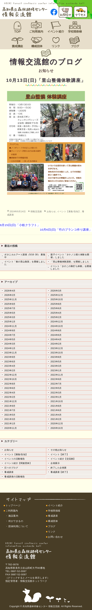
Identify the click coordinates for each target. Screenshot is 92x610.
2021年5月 (9, 415)
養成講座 (8, 472)
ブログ (51, 526)
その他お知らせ (59, 450)
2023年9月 (9, 357)
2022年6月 (9, 388)
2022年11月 (57, 375)
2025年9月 (9, 304)
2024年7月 (9, 335)
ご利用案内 (12, 510)
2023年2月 (9, 370)
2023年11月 (10, 352)
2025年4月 (56, 313)
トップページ (13, 505)
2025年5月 (9, 313)
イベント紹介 (55, 505)
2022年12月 (10, 375)
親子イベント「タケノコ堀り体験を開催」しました (70, 255)
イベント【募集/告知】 (69, 211)
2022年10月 (10, 379)
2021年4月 (56, 415)
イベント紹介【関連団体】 (18, 463)
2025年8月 (56, 304)
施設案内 (13, 515)
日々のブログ (11, 467)
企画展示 (55, 463)
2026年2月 (9, 295)
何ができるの (15, 521)
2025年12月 (57, 295)
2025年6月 (56, 308)
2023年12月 (57, 348)
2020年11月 (10, 428)
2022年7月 (56, 383)
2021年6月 (56, 410)
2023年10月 (57, 352)
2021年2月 (56, 419)
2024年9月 (9, 330)
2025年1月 (9, 321)
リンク (51, 531)
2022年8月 (9, 383)
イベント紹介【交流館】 (63, 459)
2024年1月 (9, 348)
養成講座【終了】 (60, 472)
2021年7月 (9, 410)
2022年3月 (56, 392)
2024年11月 (10, 326)
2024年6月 (56, 335)
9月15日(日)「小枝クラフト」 (20, 225)
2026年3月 (56, 290)
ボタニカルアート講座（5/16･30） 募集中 (24, 255)
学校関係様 (54, 510)
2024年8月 (56, 330)
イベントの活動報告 (14, 459)
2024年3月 (9, 344)
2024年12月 (57, 321)
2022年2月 (9, 397)
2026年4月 (9, 290)
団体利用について (18, 526)
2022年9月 (56, 379)
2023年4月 (9, 366)
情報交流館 (36, 211)
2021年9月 (9, 406)
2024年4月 (56, 339)
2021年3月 (9, 419)
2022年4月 (9, 392)
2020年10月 (57, 428)
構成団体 (53, 521)
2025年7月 (9, 308)
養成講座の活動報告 (14, 476)
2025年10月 (57, 299)
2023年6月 (9, 361)
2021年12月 (10, 401)
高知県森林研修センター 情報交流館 (41, 606)
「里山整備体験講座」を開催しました (70, 261)
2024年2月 (56, 344)
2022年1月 (56, 397)
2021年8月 (56, 406)
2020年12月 (57, 423)
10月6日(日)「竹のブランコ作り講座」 (66, 229)
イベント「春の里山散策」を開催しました (24, 262)
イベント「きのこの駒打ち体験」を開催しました (70, 267)
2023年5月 (56, 361)
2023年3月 (56, 366)
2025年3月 (9, 317)
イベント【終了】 (60, 454)
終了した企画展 (59, 467)
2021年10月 (57, 401)
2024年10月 (57, 326)
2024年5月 (9, 339)
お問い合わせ (55, 536)
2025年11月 (10, 299)
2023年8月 (56, 357)
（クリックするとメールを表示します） (27, 577)
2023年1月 (56, 370)
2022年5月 (56, 388)
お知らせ (51, 211)
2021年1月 (9, 423)
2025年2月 (56, 317)
